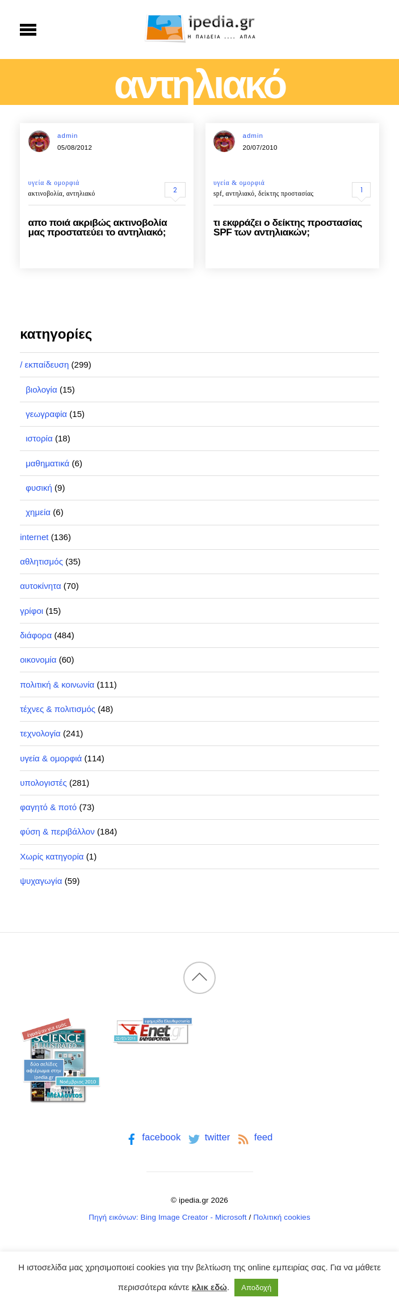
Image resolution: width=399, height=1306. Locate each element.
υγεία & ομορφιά (54, 182)
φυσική (39, 487)
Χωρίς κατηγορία (51, 856)
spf (217, 193)
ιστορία (39, 438)
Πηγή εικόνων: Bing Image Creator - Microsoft (167, 1217)
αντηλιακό (80, 193)
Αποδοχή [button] (256, 1287)
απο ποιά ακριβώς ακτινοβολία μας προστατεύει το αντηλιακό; (97, 227)
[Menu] (28, 29)
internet (34, 537)
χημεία (38, 512)
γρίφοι (31, 611)
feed (254, 1137)
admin (67, 135)
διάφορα (36, 635)
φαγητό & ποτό (48, 807)
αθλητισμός (41, 561)
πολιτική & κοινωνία (57, 684)
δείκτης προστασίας (286, 193)
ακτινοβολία (45, 193)
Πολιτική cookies (281, 1217)
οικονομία (38, 659)
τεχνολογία (40, 733)
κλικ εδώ (209, 1287)
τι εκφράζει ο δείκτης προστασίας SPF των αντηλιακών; (287, 227)
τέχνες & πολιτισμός (57, 709)
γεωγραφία (46, 414)
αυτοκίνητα (40, 586)
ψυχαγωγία (41, 881)
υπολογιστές (43, 782)
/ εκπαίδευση (44, 364)
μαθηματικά (47, 463)
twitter (208, 1137)
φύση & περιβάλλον (57, 831)
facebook (152, 1137)
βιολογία (41, 389)
